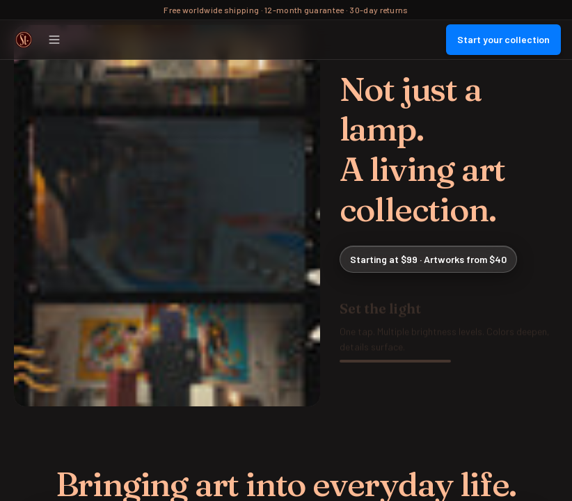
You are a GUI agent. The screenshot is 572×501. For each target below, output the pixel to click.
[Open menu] (54, 39)
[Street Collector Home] (23, 39)
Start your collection (503, 39)
